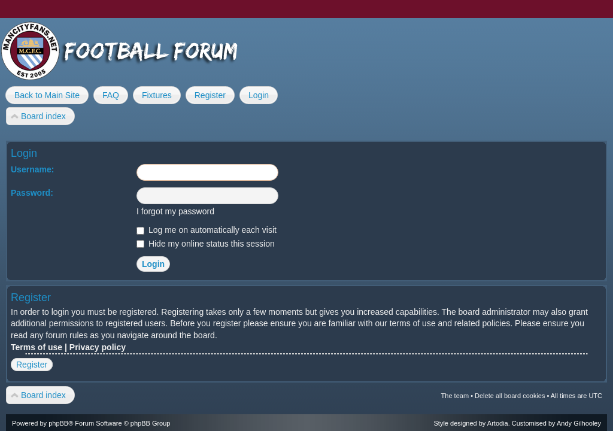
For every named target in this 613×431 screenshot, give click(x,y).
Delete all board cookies (510, 395)
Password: (32, 193)
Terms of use (36, 347)
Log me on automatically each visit (206, 230)
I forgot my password (175, 211)
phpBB (58, 423)
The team (455, 395)
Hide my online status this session (205, 243)
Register (31, 364)
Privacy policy (97, 347)
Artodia (497, 423)
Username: (32, 169)
